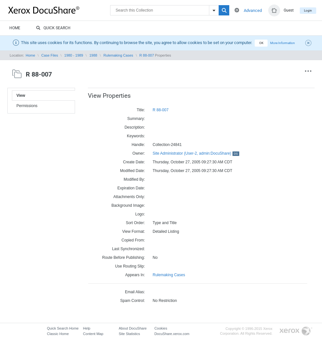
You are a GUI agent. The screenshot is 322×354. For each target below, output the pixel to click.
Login (308, 10)
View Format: (133, 231)
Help (86, 328)
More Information (282, 43)
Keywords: (136, 136)
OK (261, 43)
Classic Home (58, 334)
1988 (93, 55)
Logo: (140, 214)
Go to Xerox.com (295, 331)
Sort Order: (135, 223)
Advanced (253, 10)
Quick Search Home (63, 328)
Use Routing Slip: (130, 266)
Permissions (26, 106)
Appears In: (135, 275)
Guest (289, 10)
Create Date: (134, 162)
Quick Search (53, 28)
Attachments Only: (129, 197)
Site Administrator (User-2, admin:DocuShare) (196, 153)
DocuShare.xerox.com (171, 334)
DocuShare (59, 10)
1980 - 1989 (73, 55)
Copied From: (133, 240)
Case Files (49, 55)
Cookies (160, 328)
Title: (141, 110)
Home (14, 28)
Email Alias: (135, 292)
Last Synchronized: (128, 249)
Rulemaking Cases (118, 55)
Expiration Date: (131, 188)
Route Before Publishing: (123, 257)
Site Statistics (129, 334)
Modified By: (134, 179)
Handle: (138, 144)
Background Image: (128, 205)
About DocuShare (133, 328)
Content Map (93, 334)
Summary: (136, 118)
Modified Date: (132, 170)
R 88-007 (146, 55)
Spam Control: (132, 300)
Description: (135, 127)
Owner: (138, 153)
